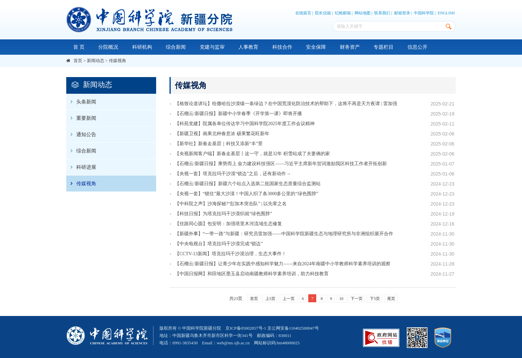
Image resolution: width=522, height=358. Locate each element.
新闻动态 (95, 60)
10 (341, 298)
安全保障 (316, 47)
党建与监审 (212, 47)
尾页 (391, 298)
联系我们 (382, 13)
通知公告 (81, 134)
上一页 (289, 298)
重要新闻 (81, 118)
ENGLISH (446, 13)
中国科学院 (424, 13)
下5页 (375, 298)
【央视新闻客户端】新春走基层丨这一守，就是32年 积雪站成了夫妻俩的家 (252, 153)
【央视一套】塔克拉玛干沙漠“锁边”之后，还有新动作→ (233, 173)
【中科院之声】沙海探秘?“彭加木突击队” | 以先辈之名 (231, 203)
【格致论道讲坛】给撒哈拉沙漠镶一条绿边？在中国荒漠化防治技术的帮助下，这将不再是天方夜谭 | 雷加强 (286, 103)
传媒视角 (117, 60)
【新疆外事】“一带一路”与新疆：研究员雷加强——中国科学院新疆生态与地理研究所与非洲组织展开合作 (284, 233)
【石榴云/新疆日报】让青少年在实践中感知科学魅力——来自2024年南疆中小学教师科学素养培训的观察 (283, 263)
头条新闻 (81, 102)
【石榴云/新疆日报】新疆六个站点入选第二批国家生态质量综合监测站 (248, 183)
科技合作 (282, 47)
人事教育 (248, 47)
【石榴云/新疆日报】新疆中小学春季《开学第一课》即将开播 (238, 113)
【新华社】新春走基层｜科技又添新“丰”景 (219, 143)
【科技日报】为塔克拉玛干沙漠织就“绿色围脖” (223, 213)
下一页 (357, 298)
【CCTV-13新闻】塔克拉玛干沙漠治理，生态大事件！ (230, 253)
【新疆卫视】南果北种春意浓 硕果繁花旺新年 (222, 133)
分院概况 (108, 47)
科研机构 (142, 47)
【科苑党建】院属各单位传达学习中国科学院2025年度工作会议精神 (245, 123)
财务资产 (350, 47)
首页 (78, 60)
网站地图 (363, 13)
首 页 (79, 47)
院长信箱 (323, 13)
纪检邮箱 (343, 13)
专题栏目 (383, 47)
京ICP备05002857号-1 (245, 328)
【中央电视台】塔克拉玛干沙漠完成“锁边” (219, 243)
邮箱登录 (402, 13)
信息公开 (417, 47)
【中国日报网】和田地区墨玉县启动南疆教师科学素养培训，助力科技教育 (252, 273)
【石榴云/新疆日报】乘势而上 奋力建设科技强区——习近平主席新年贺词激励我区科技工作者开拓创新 (281, 163)
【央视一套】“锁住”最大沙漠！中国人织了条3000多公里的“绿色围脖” (246, 193)
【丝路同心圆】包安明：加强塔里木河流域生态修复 (228, 223)
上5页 (270, 298)
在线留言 (303, 13)
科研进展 (81, 167)
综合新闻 (176, 47)
